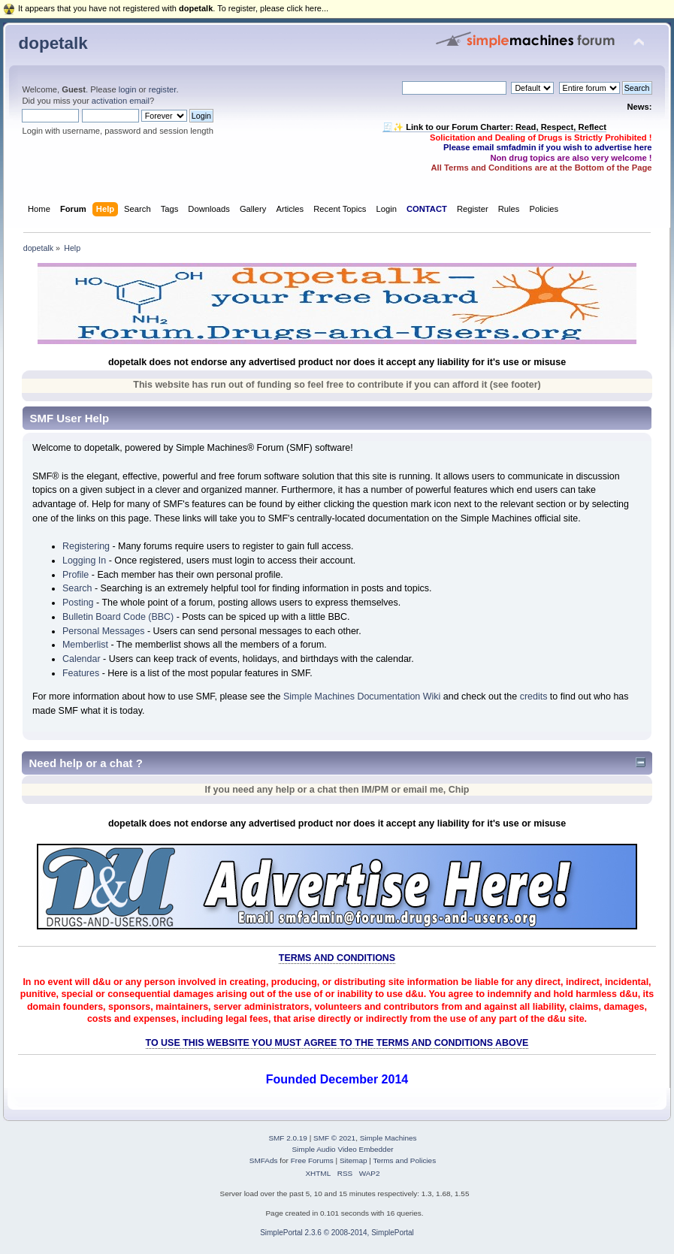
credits (534, 696)
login (128, 89)
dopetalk (52, 43)
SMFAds (263, 1160)
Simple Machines (388, 1138)
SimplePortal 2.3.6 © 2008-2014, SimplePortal (337, 1232)
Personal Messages (103, 631)
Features (80, 673)
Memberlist (85, 644)
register (163, 89)
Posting (78, 602)
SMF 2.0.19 (287, 1138)
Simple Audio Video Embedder (342, 1149)
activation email (121, 100)
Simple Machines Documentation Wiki (361, 696)
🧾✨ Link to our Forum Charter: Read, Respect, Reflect (494, 126)
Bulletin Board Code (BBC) (118, 617)
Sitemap (353, 1160)
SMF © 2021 (334, 1138)
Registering (86, 546)
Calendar (81, 659)
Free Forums (312, 1160)
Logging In (84, 560)
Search (77, 588)
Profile (75, 575)
